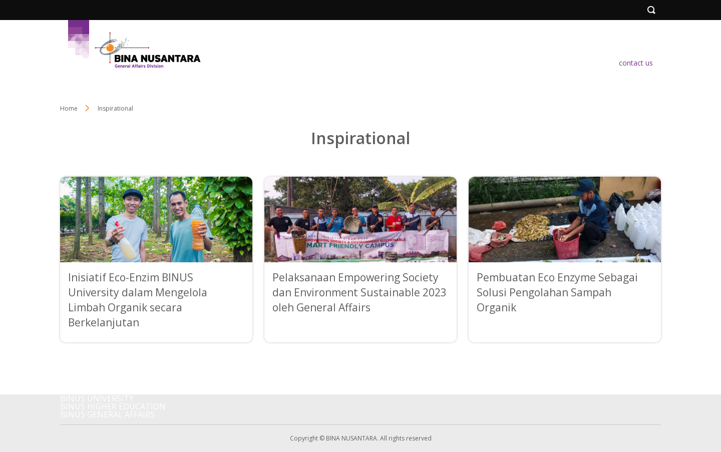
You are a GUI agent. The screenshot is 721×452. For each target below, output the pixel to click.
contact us (636, 63)
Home (69, 108)
